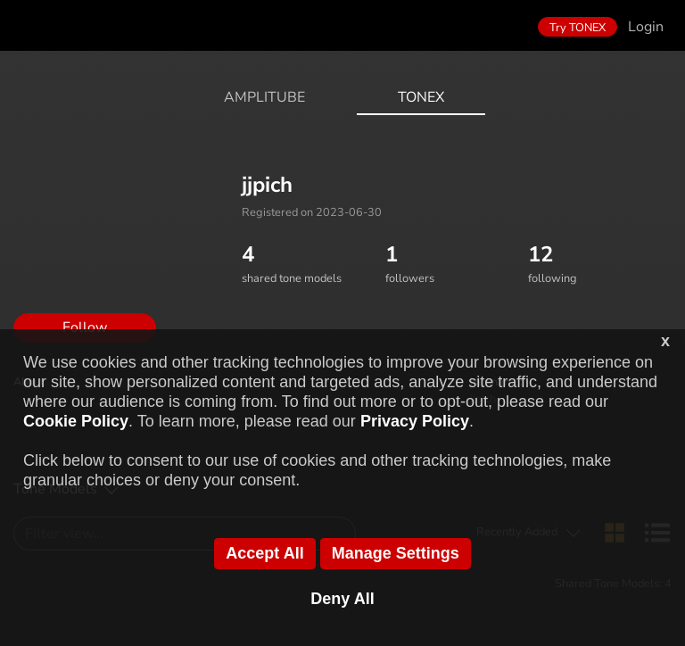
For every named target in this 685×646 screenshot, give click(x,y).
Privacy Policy (414, 421)
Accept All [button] (264, 553)
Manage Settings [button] (395, 553)
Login (646, 27)
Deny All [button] (342, 599)
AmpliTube (264, 97)
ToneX (421, 97)
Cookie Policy (75, 421)
